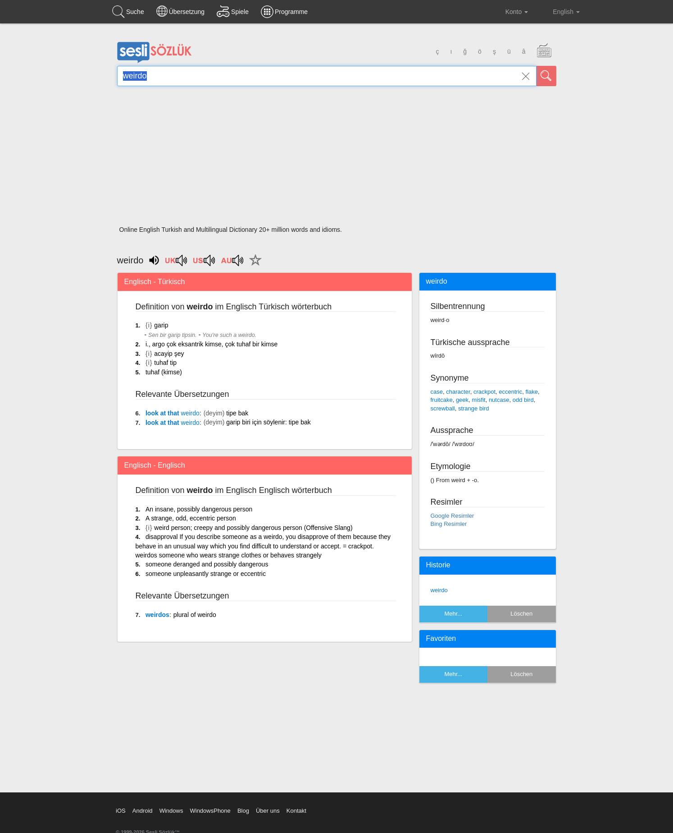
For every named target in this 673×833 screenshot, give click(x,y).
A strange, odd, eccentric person (191, 518)
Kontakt (296, 810)
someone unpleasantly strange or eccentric (206, 573)
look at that (173, 413)
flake (532, 391)
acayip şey (169, 353)
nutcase (499, 399)
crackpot (484, 391)
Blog (243, 810)
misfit (478, 399)
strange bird (473, 408)
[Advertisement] (336, 159)
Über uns (268, 810)
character (458, 391)
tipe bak (237, 413)
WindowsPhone (210, 810)
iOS (121, 810)
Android (142, 810)
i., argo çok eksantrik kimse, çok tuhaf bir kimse (211, 344)
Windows (171, 810)
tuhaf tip (165, 362)
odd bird (523, 399)
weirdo (439, 590)
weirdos (157, 614)
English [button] (560, 11)
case (437, 391)
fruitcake (442, 399)
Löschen (521, 613)
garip (161, 325)
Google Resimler (452, 515)
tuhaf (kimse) (164, 372)
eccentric (510, 391)
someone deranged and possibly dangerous (207, 564)
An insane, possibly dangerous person (199, 509)
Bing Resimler (449, 523)
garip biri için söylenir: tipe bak (268, 422)
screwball (443, 408)
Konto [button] (509, 11)
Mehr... (453, 613)
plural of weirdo (194, 614)
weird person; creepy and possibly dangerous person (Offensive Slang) (253, 527)
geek (462, 399)
